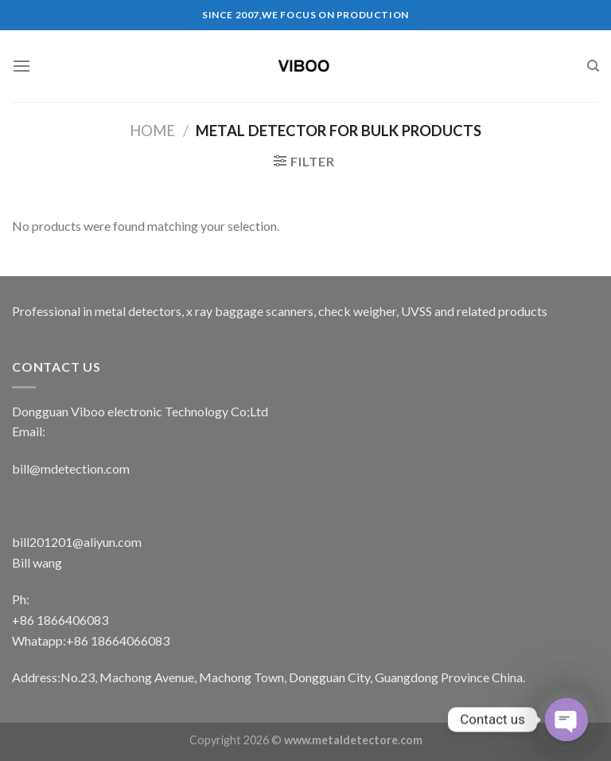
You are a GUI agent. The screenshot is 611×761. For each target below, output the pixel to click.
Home (152, 130)
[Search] (593, 66)
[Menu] (21, 65)
